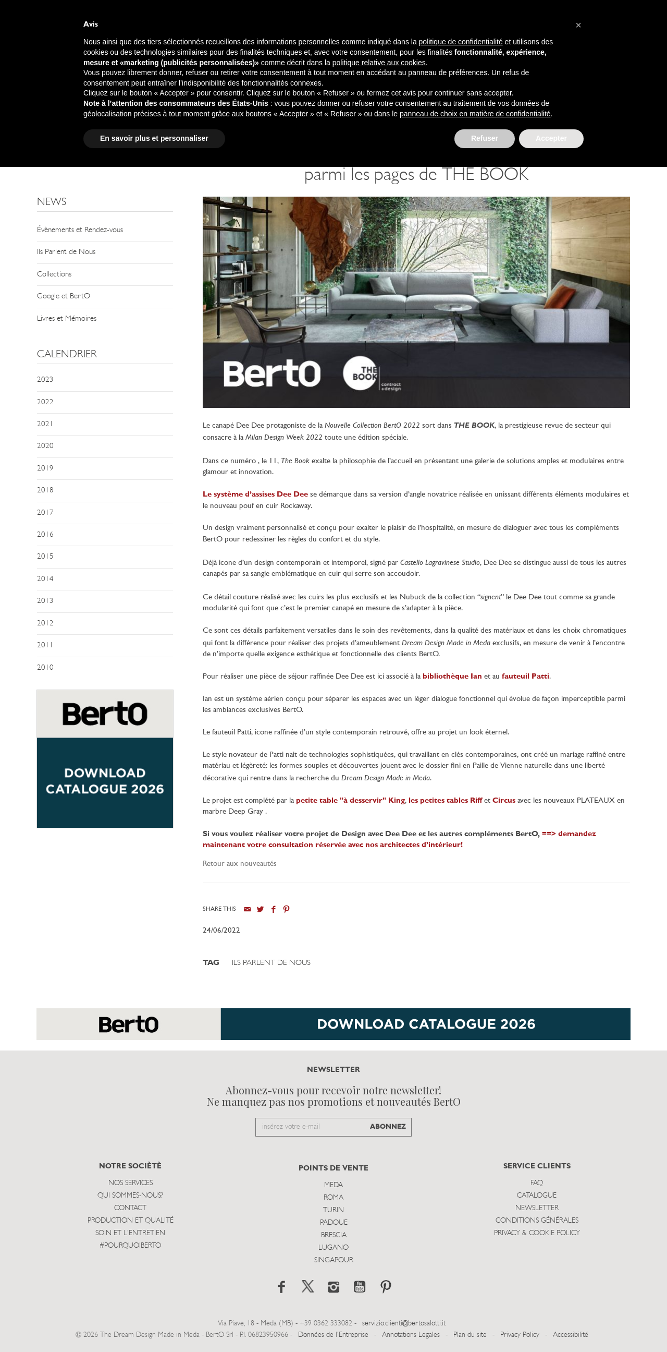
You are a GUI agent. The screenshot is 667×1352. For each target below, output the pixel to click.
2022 (45, 402)
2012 (45, 623)
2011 (45, 645)
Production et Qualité (131, 1221)
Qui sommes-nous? (130, 1196)
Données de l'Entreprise (333, 1335)
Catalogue (537, 1196)
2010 (45, 668)
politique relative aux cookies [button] (379, 62)
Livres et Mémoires (66, 319)
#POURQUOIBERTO (130, 1246)
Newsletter (537, 1208)
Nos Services (130, 1183)
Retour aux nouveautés (240, 864)
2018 (45, 490)
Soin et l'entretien (130, 1233)
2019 (45, 469)
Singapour (333, 1260)
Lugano (333, 1248)
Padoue (334, 1223)
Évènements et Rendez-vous (80, 230)
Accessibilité (570, 1335)
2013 (45, 601)
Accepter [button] (551, 138)
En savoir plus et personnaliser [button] (154, 138)
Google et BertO (63, 296)
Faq (536, 1183)
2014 (45, 579)
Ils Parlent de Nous (66, 252)
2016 (45, 535)
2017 (45, 513)
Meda (333, 1185)
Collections (54, 275)
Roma (333, 1198)
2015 (45, 557)
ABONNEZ (388, 1127)
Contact (130, 1208)
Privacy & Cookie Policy (537, 1233)
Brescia (334, 1235)
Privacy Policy (519, 1335)
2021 (45, 424)
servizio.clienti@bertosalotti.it (404, 1323)
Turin (333, 1210)
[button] (578, 25)
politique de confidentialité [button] (461, 42)
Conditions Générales (537, 1221)
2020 (45, 446)
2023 (45, 380)
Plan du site (470, 1335)
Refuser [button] (484, 138)
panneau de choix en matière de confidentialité (475, 114)
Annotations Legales (411, 1335)
